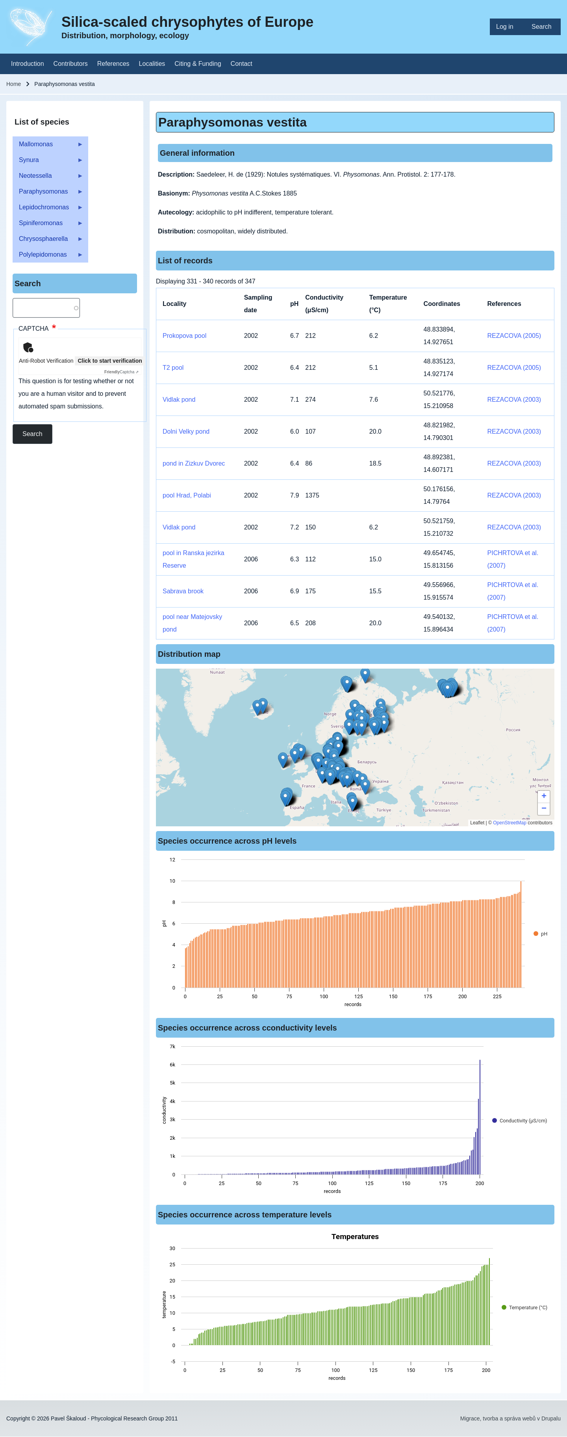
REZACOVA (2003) (514, 399)
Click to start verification (110, 361)
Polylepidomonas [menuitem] (48, 257)
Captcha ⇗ (121, 372)
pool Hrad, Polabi (187, 495)
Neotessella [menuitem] (48, 178)
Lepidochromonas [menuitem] (48, 209)
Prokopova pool (184, 335)
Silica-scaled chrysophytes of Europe (187, 22)
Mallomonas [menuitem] (48, 146)
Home (13, 84)
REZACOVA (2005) (514, 335)
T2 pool (173, 367)
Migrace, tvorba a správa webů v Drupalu (510, 1418)
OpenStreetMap (509, 823)
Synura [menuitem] (48, 162)
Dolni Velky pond (186, 431)
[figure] (355, 934)
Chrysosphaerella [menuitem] (48, 241)
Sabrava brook (183, 591)
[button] (330, 777)
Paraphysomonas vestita (232, 122)
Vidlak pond (179, 399)
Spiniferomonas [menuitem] (48, 225)
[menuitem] (507, 27)
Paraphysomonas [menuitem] (48, 193)
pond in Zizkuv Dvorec (194, 463)
